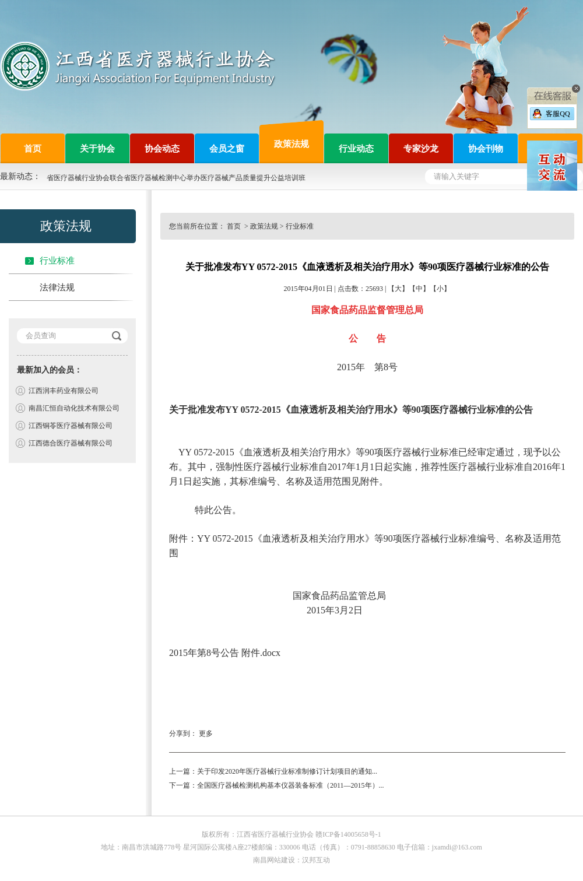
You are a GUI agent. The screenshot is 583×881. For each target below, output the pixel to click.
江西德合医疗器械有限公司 (71, 443)
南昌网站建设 (274, 860)
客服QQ (558, 114)
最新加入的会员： (49, 370)
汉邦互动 (316, 860)
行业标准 (57, 260)
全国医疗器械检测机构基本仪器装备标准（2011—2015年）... (290, 785)
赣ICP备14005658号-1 (348, 834)
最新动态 (16, 176)
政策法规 (264, 226)
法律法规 (57, 287)
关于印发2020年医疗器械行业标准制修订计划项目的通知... (287, 771)
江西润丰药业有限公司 (64, 391)
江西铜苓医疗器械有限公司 (71, 426)
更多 (206, 733)
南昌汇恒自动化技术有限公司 (74, 408)
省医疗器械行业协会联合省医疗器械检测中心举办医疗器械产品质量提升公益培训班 (176, 178)
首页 (235, 226)
